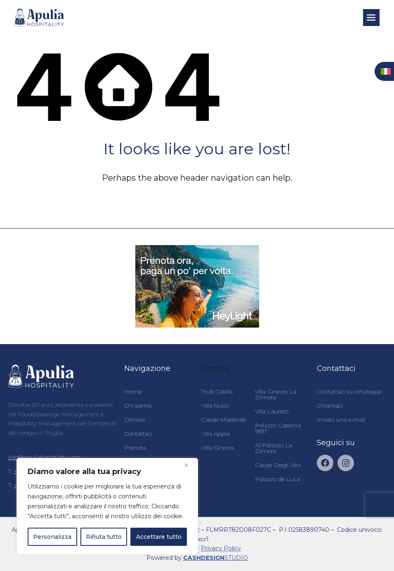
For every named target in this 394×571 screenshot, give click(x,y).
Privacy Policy (221, 548)
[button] (371, 17)
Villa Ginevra (217, 447)
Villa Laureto (271, 411)
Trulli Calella (217, 391)
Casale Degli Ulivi (278, 465)
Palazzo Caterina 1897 (278, 428)
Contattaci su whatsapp (349, 391)
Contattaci (138, 433)
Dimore (134, 419)
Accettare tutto (159, 536)
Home (133, 391)
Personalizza (52, 536)
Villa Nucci (215, 405)
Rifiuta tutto (104, 536)
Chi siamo (137, 405)
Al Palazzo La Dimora (273, 448)
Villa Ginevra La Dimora (275, 394)
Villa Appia (215, 433)
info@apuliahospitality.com (44, 457)
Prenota (135, 447)
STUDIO (215, 558)
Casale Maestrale (223, 419)
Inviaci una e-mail (341, 419)
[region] (107, 506)
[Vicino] (189, 465)
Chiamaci (330, 405)
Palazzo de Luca (277, 479)
